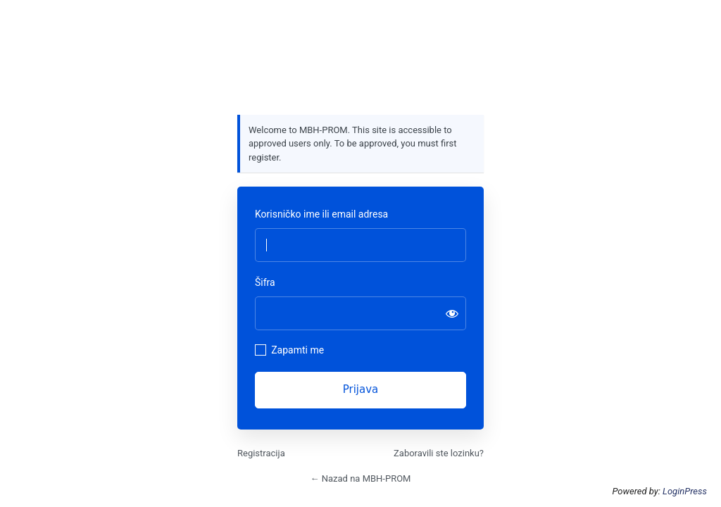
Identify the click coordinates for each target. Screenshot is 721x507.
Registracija (261, 453)
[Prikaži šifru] (452, 313)
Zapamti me (297, 350)
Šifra (265, 282)
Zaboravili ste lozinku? (439, 453)
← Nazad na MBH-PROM (361, 478)
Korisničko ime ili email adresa (321, 214)
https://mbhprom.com (360, 68)
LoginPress (685, 491)
